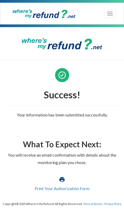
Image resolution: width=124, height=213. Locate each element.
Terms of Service (92, 204)
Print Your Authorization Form (62, 188)
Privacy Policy (112, 204)
